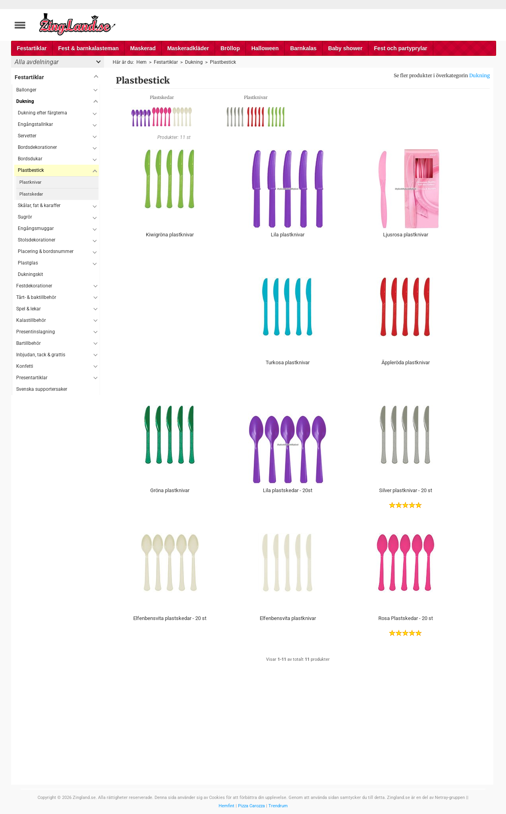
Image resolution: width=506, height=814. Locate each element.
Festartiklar (32, 48)
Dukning (479, 75)
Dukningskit (30, 274)
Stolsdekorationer (36, 240)
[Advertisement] (55, 514)
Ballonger (26, 90)
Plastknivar (30, 182)
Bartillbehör (28, 343)
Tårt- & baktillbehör (36, 297)
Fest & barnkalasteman (88, 48)
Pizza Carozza (251, 805)
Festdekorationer (34, 286)
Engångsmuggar (36, 228)
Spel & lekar (28, 309)
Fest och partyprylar (400, 48)
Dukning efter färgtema (42, 113)
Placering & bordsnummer (46, 251)
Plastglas (28, 263)
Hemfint (226, 805)
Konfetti (24, 366)
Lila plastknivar (287, 235)
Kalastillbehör (31, 320)
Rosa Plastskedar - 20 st (405, 618)
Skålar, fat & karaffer (39, 205)
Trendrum (278, 805)
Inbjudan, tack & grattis (40, 355)
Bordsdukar (30, 159)
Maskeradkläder (188, 48)
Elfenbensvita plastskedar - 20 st (169, 618)
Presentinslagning (35, 332)
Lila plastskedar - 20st (287, 490)
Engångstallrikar (35, 124)
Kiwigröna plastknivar (170, 235)
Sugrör (25, 217)
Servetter (27, 136)
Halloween (265, 48)
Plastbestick (31, 170)
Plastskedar (31, 194)
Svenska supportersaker (41, 389)
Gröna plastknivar (169, 490)
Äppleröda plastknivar (405, 362)
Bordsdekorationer (37, 147)
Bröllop (230, 48)
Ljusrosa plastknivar (405, 235)
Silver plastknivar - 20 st (405, 490)
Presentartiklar (31, 377)
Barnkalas (303, 48)
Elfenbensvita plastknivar (288, 618)
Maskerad (143, 48)
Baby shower (345, 48)
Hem (141, 62)
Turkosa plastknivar (288, 362)
